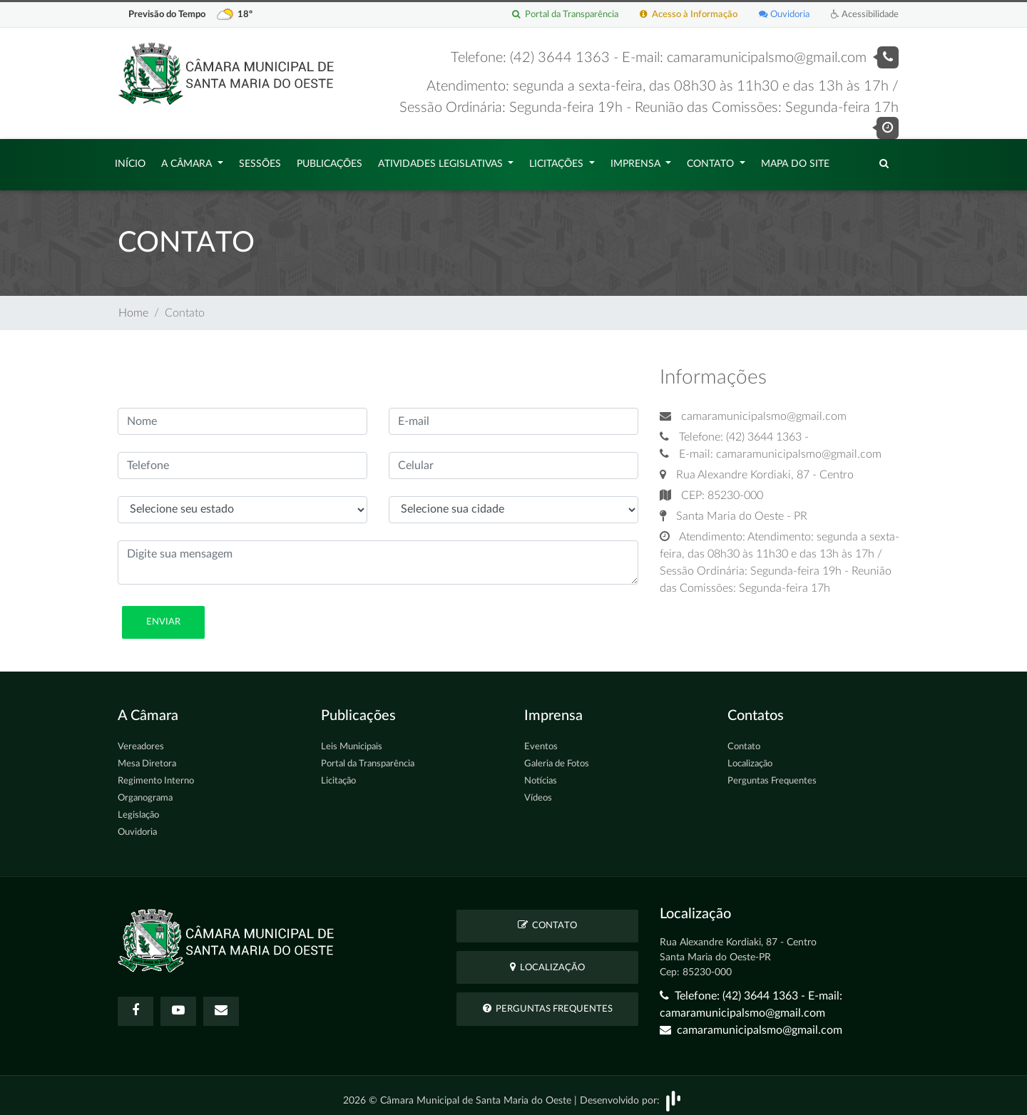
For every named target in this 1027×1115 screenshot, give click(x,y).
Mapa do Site (795, 160)
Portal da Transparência (565, 14)
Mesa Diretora (147, 756)
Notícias (540, 774)
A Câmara (188, 160)
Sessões (260, 160)
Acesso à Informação (688, 14)
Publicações (329, 160)
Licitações (557, 160)
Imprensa (636, 160)
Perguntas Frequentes (772, 774)
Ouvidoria (784, 14)
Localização (749, 756)
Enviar (163, 615)
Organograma (145, 791)
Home (133, 306)
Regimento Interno (156, 774)
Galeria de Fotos (556, 756)
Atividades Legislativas (442, 160)
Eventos (541, 739)
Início (130, 160)
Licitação (338, 774)
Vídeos (538, 791)
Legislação (138, 808)
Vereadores (141, 739)
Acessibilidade (865, 14)
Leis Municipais (351, 739)
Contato (712, 160)
